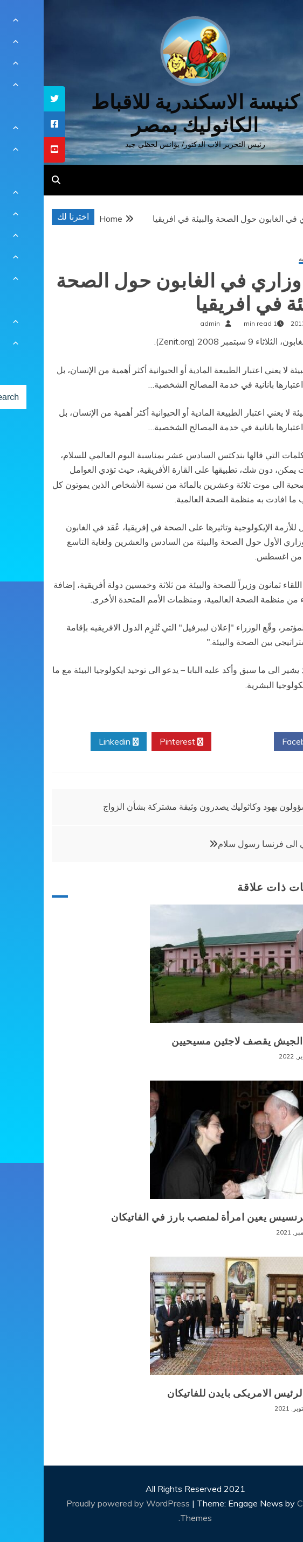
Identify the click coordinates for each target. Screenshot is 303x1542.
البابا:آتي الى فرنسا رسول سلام (229, 843)
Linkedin (75, 742)
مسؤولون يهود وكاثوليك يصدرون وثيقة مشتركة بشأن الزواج (164, 806)
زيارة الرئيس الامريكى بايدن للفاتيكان (205, 1393)
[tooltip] (11, 98)
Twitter (199, 742)
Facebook (261, 742)
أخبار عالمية (271, 259)
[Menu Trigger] (273, 23)
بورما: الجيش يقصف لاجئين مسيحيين (207, 1041)
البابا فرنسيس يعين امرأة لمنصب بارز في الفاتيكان (177, 1217)
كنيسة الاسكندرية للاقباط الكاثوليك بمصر (151, 114)
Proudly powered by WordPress (85, 1503)
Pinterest (138, 742)
